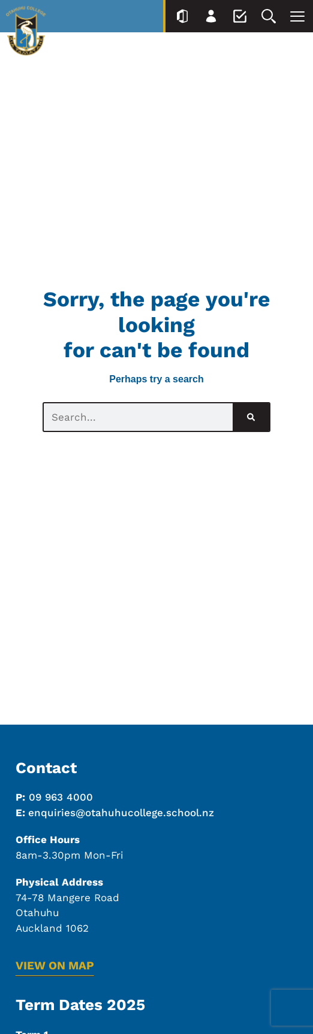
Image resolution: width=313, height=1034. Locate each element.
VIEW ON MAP (55, 965)
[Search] (251, 417)
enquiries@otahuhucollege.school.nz (121, 813)
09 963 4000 (61, 797)
